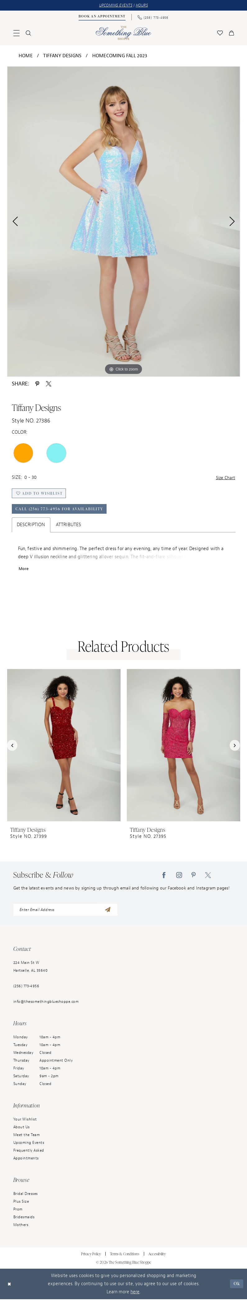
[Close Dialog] (10, 1286)
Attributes (68, 527)
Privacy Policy (91, 1256)
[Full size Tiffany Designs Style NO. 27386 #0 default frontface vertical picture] (123, 222)
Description (31, 527)
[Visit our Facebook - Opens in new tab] (164, 877)
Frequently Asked (28, 1153)
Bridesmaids (24, 1219)
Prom (18, 1212)
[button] (16, 33)
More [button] (24, 571)
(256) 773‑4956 (26, 988)
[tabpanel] (123, 222)
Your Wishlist (25, 1122)
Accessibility (157, 1256)
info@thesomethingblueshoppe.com (46, 1004)
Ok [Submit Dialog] (236, 1286)
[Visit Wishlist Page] (220, 33)
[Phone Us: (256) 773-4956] (152, 17)
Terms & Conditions (124, 1256)
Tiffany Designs (62, 56)
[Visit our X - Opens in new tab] (208, 877)
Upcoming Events (28, 1145)
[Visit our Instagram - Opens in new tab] (179, 877)
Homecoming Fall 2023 (119, 56)
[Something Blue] (123, 33)
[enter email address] (65, 912)
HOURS (144, 5)
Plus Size (21, 1204)
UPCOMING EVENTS (115, 5)
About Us (21, 1129)
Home (26, 56)
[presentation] (64, 748)
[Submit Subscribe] (107, 912)
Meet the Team (26, 1137)
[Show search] (28, 33)
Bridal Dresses (25, 1196)
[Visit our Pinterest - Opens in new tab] (193, 877)
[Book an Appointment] (101, 17)
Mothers (21, 1227)
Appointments (26, 1160)
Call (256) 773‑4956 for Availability (61, 510)
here (135, 1295)
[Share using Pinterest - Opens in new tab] (37, 384)
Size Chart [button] (224, 478)
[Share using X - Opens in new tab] (49, 384)
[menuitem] (101, 17)
